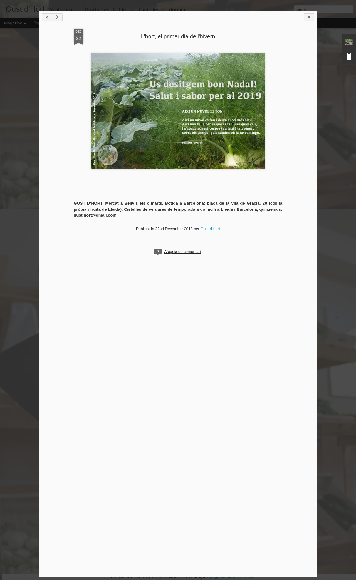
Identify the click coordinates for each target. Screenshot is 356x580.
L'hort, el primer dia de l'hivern (178, 36)
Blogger (215, 577)
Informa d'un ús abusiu (237, 577)
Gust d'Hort (210, 229)
